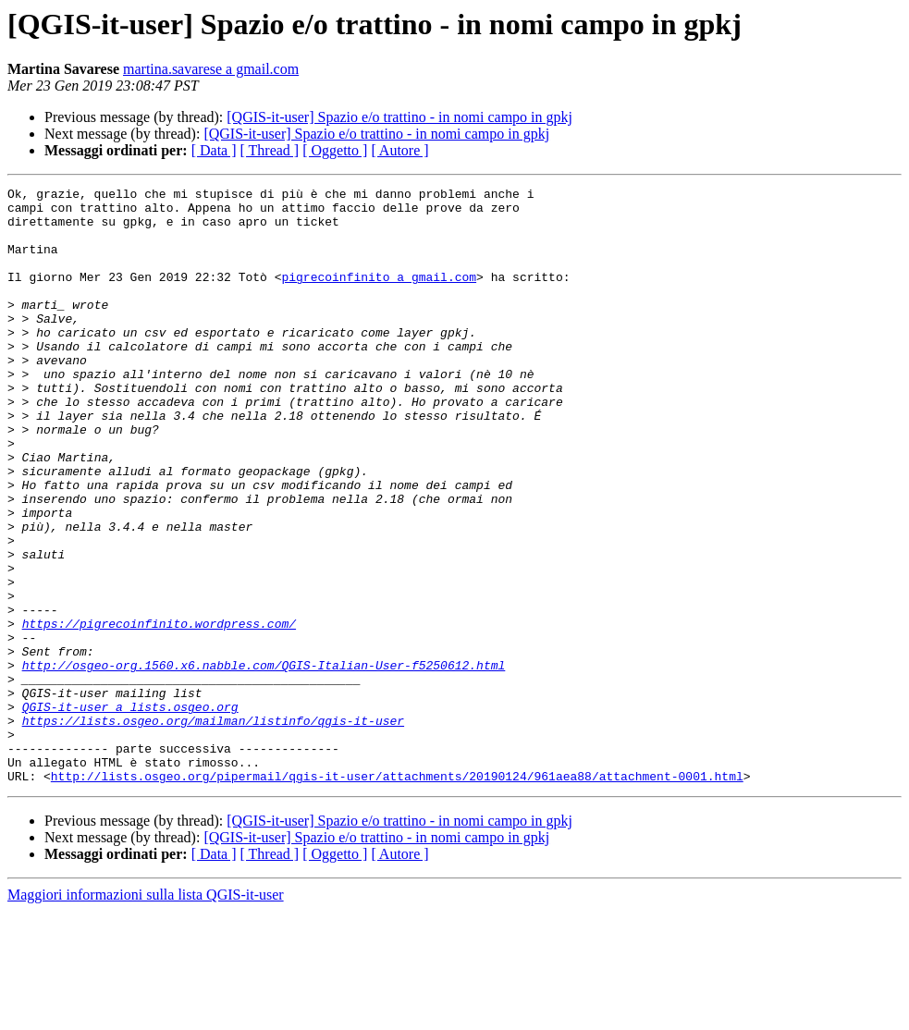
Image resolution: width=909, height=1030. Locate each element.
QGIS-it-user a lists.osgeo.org (130, 811)
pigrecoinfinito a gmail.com (378, 296)
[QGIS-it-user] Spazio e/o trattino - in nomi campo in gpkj (399, 117)
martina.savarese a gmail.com (211, 69)
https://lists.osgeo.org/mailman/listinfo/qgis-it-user (213, 828)
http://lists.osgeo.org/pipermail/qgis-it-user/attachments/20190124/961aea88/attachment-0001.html (397, 895)
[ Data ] (214, 150)
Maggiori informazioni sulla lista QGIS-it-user (145, 1014)
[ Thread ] (270, 150)
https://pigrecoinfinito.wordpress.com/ (159, 712)
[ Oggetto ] (334, 150)
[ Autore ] (399, 150)
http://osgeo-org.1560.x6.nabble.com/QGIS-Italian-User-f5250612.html (264, 762)
